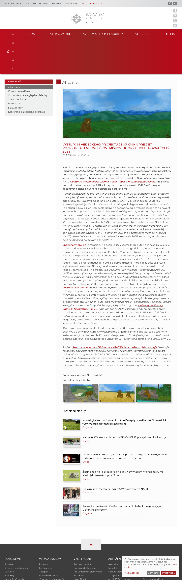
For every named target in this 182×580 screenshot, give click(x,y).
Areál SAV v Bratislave (119, 544)
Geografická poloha (15, 544)
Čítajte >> (87, 392)
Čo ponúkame (115, 548)
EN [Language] (175, 3)
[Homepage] (76, 18)
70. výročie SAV (116, 540)
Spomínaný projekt (74, 210)
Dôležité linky (15, 72)
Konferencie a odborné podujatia (27, 77)
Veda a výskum (61, 33)
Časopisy (43, 536)
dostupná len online (75, 252)
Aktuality (15, 52)
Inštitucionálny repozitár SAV (158, 529)
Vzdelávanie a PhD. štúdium (103, 33)
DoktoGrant (80, 544)
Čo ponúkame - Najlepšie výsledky (27, 60)
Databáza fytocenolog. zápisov (159, 536)
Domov (12, 33)
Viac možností (131, 572)
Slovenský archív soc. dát (156, 533)
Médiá (170, 33)
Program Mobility (83, 548)
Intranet (44, 3)
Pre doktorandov (82, 529)
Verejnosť (143, 33)
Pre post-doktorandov (85, 533)
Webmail (57, 3)
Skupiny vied (72, 3)
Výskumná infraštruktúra (52, 544)
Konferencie (45, 533)
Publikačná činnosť (49, 540)
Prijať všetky (168, 572)
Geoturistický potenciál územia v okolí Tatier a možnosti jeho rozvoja (112, 146)
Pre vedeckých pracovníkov (88, 536)
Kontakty (31, 3)
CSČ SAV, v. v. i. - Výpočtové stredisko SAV (47, 576)
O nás (31, 33)
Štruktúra (10, 536)
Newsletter (14, 68)
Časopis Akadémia (153, 540)
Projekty (43, 529)
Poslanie (9, 529)
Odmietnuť (153, 572)
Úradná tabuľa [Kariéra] (14, 3)
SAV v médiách (16, 64)
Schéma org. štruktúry (16, 533)
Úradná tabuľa (116, 536)
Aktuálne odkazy (92, 3)
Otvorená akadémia (19, 56)
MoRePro (78, 540)
